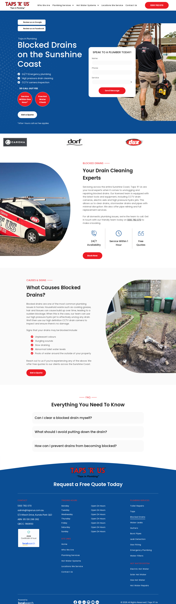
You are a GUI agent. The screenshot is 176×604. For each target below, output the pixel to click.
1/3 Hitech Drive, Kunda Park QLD (35, 514)
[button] (88, 418)
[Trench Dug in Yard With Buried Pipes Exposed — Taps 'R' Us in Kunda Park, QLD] (141, 326)
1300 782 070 (134, 219)
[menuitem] (44, 5)
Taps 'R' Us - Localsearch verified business (28, 538)
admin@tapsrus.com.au (31, 510)
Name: (95, 58)
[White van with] (35, 209)
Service (95, 77)
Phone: (95, 68)
